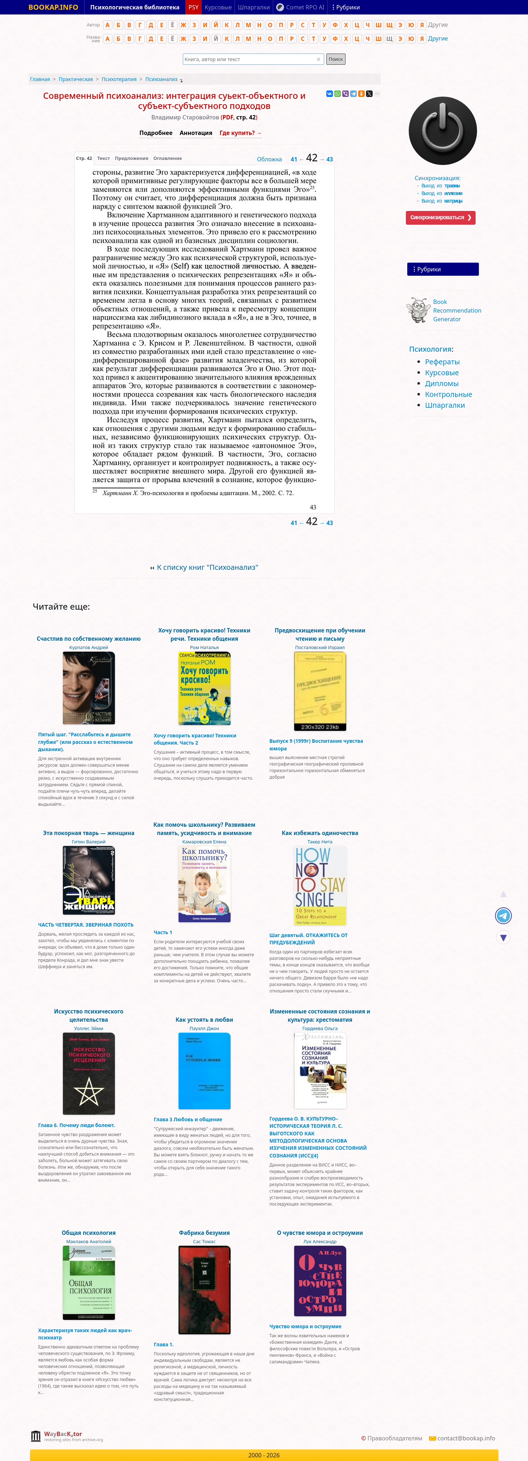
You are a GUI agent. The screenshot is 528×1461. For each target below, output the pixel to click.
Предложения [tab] (131, 158)
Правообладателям (395, 1438)
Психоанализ (161, 79)
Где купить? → (241, 133)
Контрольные (448, 394)
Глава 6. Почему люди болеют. (76, 1125)
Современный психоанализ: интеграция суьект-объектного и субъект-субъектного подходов (174, 100)
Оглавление (167, 158)
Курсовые (442, 372)
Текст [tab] (103, 158)
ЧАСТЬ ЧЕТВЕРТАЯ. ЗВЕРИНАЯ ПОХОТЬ (86, 924)
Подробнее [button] (155, 133)
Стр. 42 (84, 158)
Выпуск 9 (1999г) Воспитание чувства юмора (316, 744)
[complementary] (66, 1437)
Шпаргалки (445, 405)
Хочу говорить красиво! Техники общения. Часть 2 (195, 739)
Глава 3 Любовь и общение (188, 1119)
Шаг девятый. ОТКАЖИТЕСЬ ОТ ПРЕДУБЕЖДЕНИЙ (309, 939)
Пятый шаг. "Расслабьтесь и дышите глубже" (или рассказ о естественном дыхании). (85, 742)
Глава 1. (164, 1344)
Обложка (269, 159)
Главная (40, 79)
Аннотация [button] (196, 133)
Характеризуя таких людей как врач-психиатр (85, 1334)
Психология (430, 349)
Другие (438, 38)
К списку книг (207, 567)
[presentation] (84, 158)
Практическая (76, 79)
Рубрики (429, 269)
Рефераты (442, 362)
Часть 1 (163, 932)
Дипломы (442, 383)
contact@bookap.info (466, 1438)
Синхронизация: (441, 175)
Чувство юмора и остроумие (306, 1326)
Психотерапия (119, 79)
